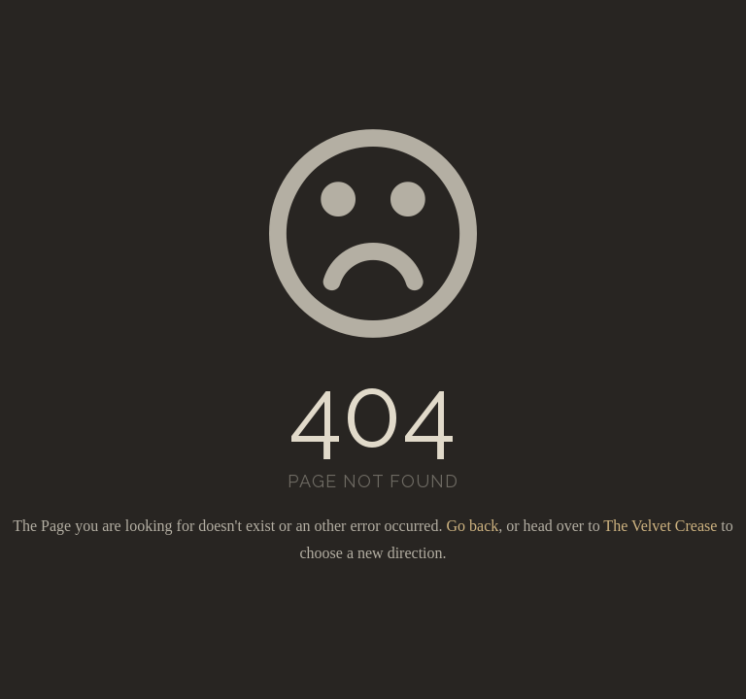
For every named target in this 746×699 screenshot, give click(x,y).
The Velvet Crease (660, 525)
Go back (472, 525)
